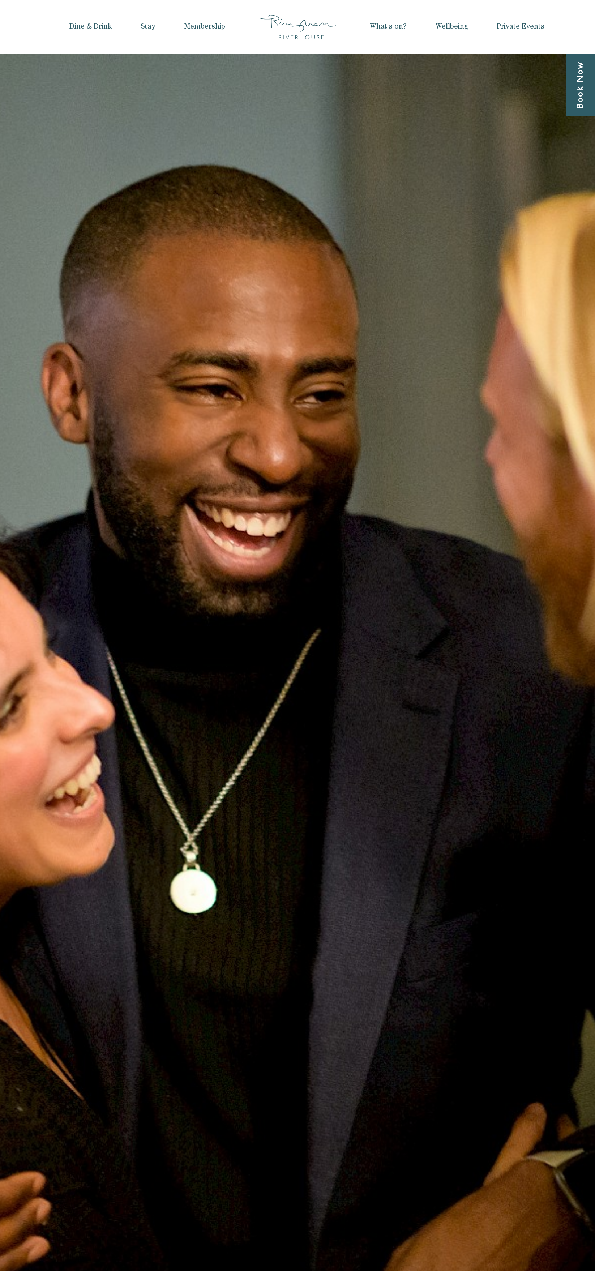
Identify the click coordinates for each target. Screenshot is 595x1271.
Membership (204, 27)
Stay (148, 27)
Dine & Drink (90, 27)
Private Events (520, 27)
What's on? (388, 27)
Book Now (580, 84)
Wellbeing (452, 27)
